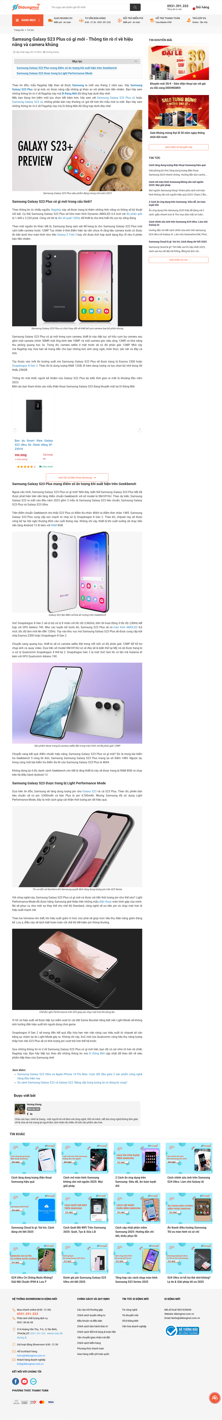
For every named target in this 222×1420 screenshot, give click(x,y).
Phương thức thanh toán (90, 1343)
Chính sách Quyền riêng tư (91, 1310)
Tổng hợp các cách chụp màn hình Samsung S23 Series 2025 (136, 1276)
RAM (54, 525)
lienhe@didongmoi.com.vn (185, 1313)
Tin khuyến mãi (130, 1310)
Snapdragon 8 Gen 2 (25, 365)
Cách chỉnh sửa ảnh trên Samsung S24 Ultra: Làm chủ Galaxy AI (178, 215)
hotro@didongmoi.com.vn (31, 1350)
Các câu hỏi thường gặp (90, 1304)
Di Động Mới (69, 93)
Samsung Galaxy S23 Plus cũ (116, 97)
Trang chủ (20, 30)
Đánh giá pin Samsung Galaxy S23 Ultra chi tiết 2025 (84, 1276)
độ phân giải (134, 214)
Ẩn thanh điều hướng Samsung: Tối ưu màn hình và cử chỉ (187, 1228)
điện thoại (105, 901)
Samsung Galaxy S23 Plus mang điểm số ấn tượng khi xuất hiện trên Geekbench (67, 68)
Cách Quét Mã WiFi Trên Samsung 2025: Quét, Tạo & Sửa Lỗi (84, 1228)
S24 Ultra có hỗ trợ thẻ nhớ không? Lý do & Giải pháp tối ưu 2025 (189, 1276)
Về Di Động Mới (130, 1315)
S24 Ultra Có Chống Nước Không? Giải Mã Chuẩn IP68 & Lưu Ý (32, 1276)
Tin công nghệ (129, 1304)
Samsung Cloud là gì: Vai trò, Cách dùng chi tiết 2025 (178, 233)
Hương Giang (34, 1104)
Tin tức (30, 30)
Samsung (78, 85)
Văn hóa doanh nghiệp (134, 1321)
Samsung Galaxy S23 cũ (27, 102)
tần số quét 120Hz (69, 218)
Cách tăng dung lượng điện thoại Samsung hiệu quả (177, 157)
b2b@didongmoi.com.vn (30, 1359)
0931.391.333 (176, 6)
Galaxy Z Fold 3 (67, 234)
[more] (215, 1398)
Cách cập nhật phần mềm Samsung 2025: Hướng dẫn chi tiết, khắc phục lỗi (134, 1230)
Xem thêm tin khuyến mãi (178, 139)
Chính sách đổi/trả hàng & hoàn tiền (96, 1326)
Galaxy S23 (89, 791)
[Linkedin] (31, 1113)
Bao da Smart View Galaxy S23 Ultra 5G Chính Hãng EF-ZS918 (34, 445)
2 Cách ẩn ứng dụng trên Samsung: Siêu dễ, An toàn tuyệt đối (177, 196)
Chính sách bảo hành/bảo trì (92, 1321)
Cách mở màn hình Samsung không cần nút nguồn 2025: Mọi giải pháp (176, 176)
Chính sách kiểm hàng (89, 1338)
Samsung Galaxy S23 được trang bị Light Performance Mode (54, 73)
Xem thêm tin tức (178, 252)
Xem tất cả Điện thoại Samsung (77, 477)
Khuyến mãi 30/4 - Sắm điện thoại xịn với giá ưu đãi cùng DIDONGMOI (178, 85)
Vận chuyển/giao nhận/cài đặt (93, 1332)
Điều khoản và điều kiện (89, 1315)
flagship (56, 209)
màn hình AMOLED (125, 627)
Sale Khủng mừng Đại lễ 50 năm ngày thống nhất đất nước (178, 130)
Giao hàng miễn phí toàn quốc (93, 1349)
